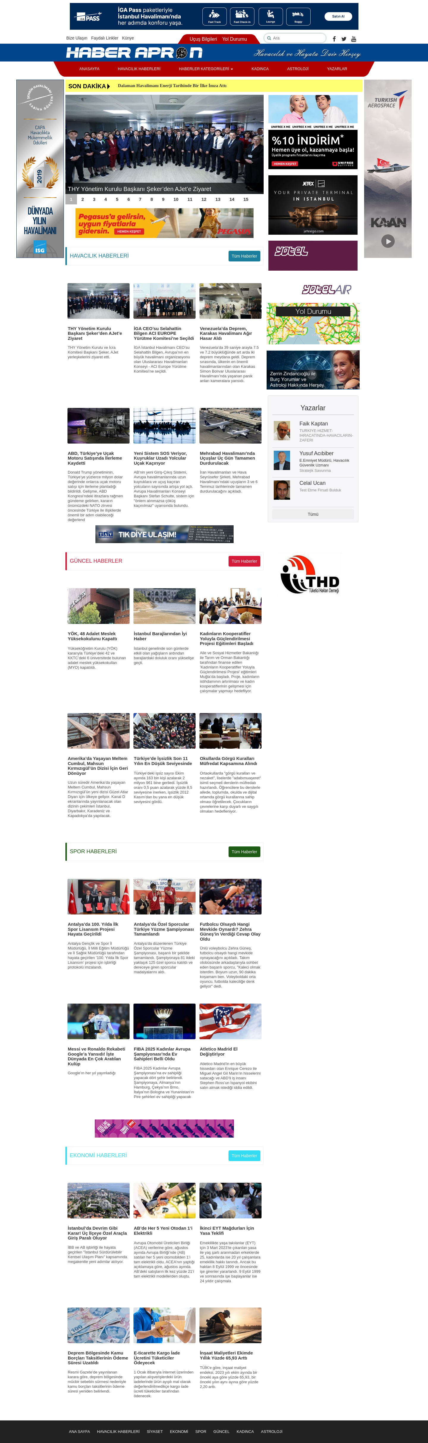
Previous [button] (72, 144)
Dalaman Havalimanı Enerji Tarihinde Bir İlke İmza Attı (172, 85)
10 (176, 199)
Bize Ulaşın (76, 38)
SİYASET (155, 1431)
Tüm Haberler (244, 256)
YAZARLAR (337, 69)
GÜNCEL (221, 1431)
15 (245, 199)
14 (232, 199)
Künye (128, 38)
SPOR (200, 1431)
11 (190, 199)
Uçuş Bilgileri (203, 39)
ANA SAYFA (79, 1431)
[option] (164, 144)
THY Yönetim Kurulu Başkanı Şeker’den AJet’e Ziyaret (139, 189)
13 (218, 199)
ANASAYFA (89, 69)
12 (204, 199)
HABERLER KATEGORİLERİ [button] (206, 69)
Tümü (313, 514)
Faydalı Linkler (104, 38)
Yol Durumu (234, 39)
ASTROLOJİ (298, 69)
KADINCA (260, 69)
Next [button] (256, 144)
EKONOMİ (179, 1431)
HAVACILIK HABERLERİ (139, 69)
